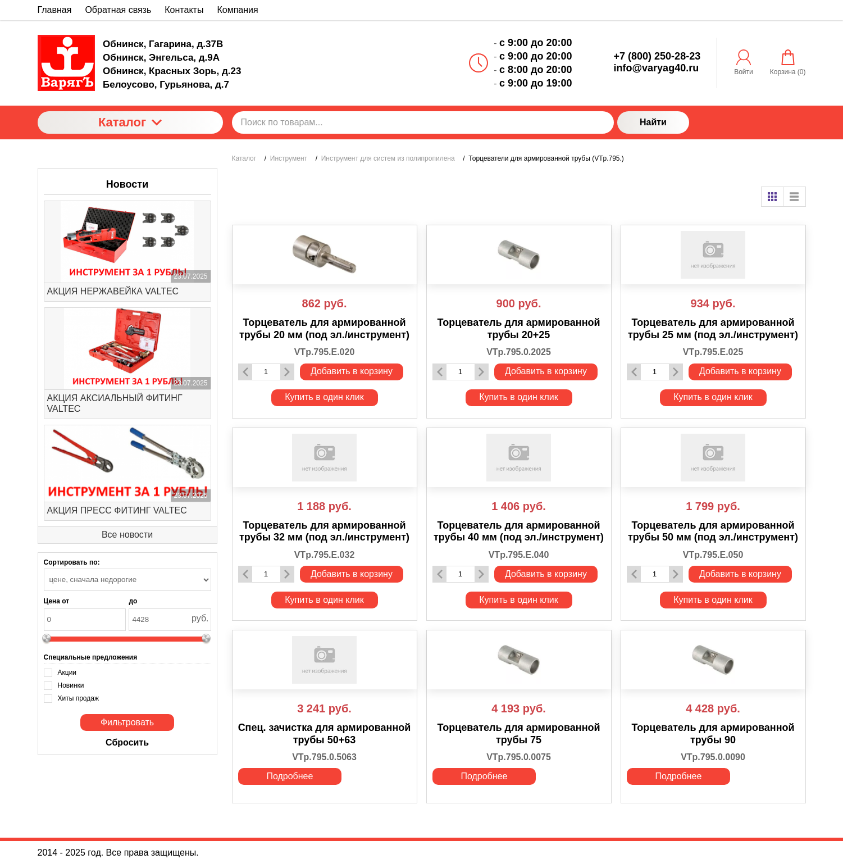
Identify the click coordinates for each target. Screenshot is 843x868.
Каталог (130, 122)
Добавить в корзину (352, 371)
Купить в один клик (324, 397)
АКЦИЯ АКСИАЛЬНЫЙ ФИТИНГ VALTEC (115, 403)
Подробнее (289, 776)
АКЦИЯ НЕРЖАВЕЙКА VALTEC (113, 291)
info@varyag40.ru (656, 68)
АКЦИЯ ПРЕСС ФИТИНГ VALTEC (117, 510)
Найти (653, 122)
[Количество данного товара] (266, 371)
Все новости (127, 534)
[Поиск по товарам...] (423, 122)
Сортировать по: (72, 562)
